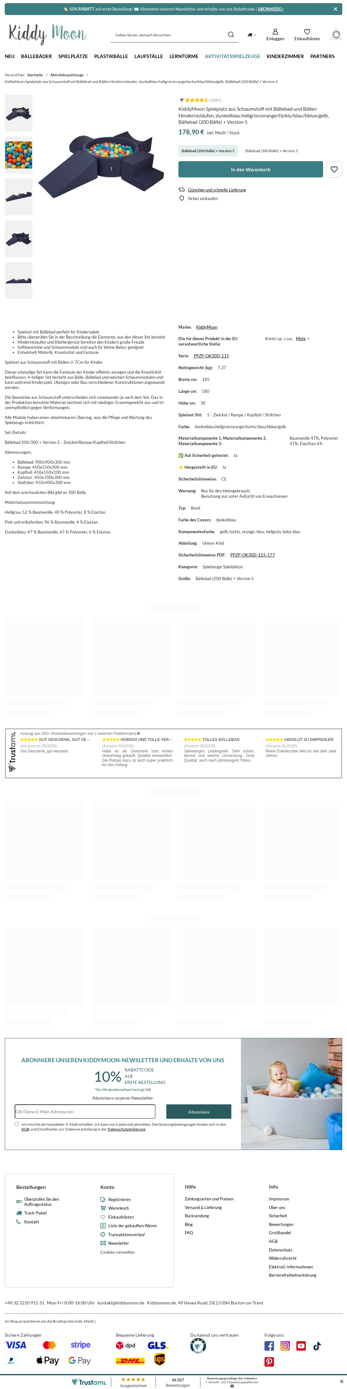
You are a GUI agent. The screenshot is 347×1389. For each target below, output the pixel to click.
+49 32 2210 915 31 (24, 1302)
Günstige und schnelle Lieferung (217, 189)
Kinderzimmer (285, 56)
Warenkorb (118, 1208)
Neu (10, 56)
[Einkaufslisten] (307, 34)
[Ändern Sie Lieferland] (252, 34)
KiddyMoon (206, 327)
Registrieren (119, 1199)
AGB (25, 1129)
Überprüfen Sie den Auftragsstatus (41, 1202)
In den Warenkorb (251, 169)
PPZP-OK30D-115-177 (252, 554)
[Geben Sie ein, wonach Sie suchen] (174, 35)
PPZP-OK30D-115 (211, 355)
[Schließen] (335, 9)
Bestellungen (31, 1187)
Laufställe (148, 56)
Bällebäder (36, 56)
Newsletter (118, 1243)
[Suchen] (231, 35)
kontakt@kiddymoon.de (121, 1302)
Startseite (35, 74)
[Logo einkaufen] (48, 35)
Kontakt (31, 1222)
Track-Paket (35, 1213)
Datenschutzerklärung (126, 1129)
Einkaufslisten (121, 1217)
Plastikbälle (111, 56)
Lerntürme (184, 56)
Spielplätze (73, 56)
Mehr (301, 338)
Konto (107, 1187)
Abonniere (198, 1112)
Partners (322, 56)
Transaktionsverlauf (126, 1234)
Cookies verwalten (117, 1252)
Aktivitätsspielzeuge (232, 56)
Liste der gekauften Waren (132, 1225)
